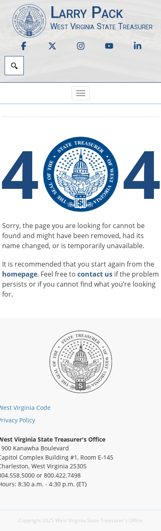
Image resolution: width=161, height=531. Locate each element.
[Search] (14, 65)
